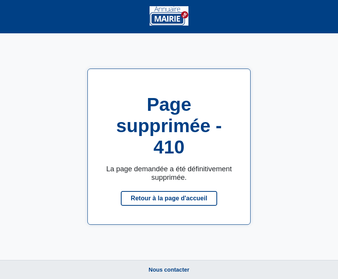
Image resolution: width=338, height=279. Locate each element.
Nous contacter (169, 270)
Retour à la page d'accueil (169, 198)
